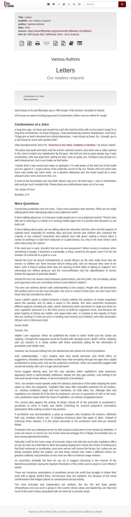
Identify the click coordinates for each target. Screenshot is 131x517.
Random (33, 511)
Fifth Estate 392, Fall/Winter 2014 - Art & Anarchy (53, 34)
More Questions (31, 99)
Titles (54, 511)
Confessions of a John (34, 96)
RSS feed (45, 511)
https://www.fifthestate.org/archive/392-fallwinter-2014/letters (60, 31)
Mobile (98, 511)
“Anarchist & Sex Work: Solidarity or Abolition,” (72, 145)
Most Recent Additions (81, 511)
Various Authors (35, 24)
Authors (63, 511)
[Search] (101, 4)
